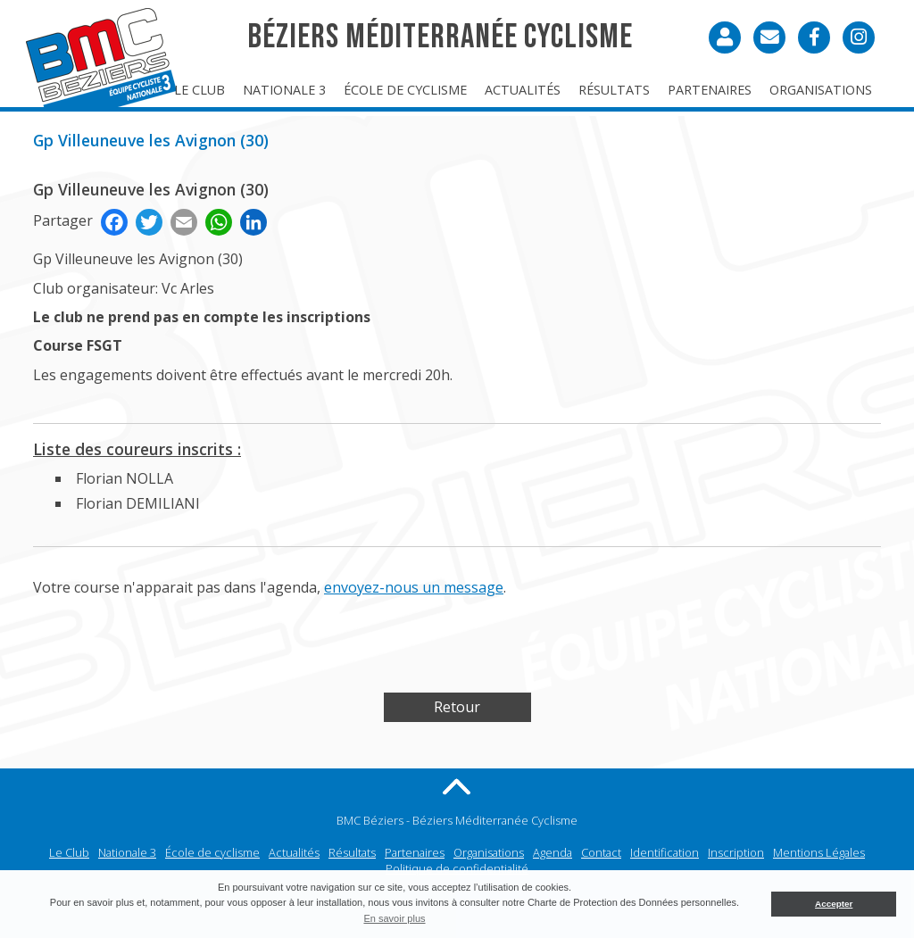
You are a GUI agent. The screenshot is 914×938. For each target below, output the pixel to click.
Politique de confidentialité (457, 868)
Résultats (614, 89)
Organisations (820, 89)
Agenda (552, 852)
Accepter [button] (833, 904)
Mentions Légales (819, 852)
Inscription (736, 852)
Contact (601, 852)
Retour (457, 707)
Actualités (523, 89)
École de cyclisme (405, 89)
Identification (664, 852)
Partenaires (710, 89)
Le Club (199, 89)
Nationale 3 (284, 89)
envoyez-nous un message (413, 587)
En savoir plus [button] (394, 918)
